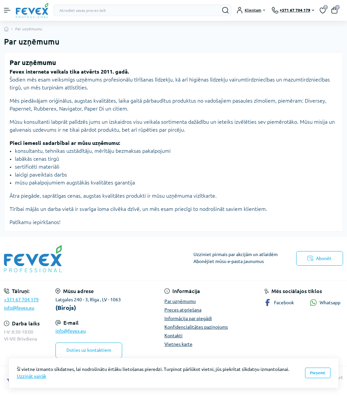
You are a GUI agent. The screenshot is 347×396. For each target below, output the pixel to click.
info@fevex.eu (19, 308)
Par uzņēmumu (180, 301)
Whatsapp (325, 302)
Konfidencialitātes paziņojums (196, 327)
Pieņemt (317, 373)
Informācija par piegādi (188, 318)
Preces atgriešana (182, 310)
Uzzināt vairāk (31, 376)
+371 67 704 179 (21, 299)
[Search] (225, 10)
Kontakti (173, 335)
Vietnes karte (178, 344)
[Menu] (7, 10)
